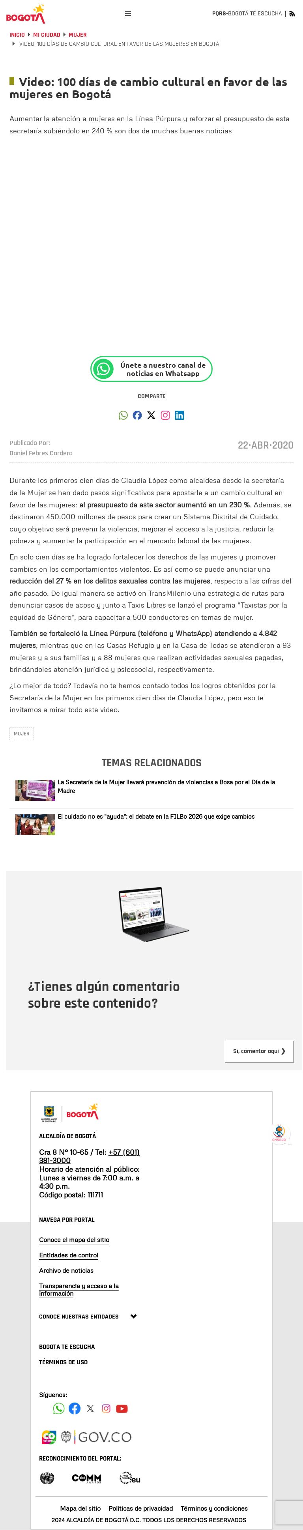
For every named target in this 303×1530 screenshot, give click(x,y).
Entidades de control (68, 1255)
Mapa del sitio (80, 1508)
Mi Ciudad (46, 35)
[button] (123, 417)
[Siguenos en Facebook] (59, 1408)
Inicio (17, 35)
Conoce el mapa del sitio (74, 1240)
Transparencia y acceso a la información (79, 1289)
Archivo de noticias (66, 1270)
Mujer (78, 35)
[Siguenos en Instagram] (106, 1408)
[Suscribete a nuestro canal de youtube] (122, 1408)
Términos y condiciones (214, 1508)
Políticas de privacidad (140, 1508)
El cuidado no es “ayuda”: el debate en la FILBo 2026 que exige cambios (156, 816)
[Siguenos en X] (90, 1408)
